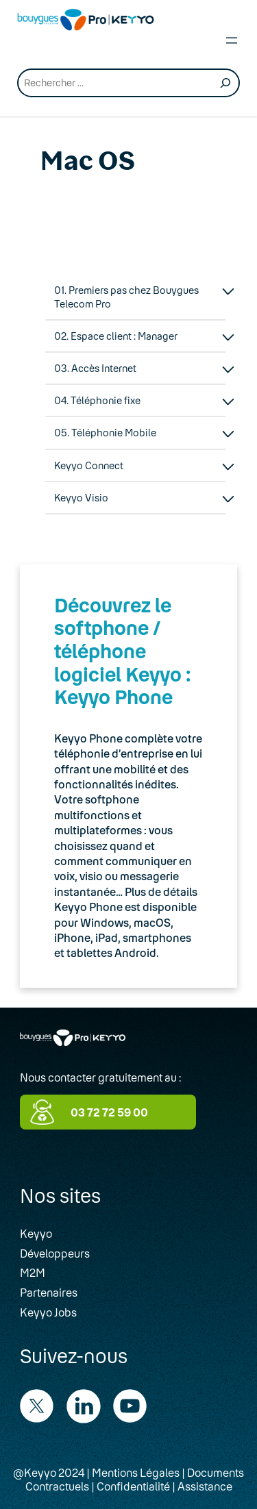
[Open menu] (231, 40)
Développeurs (55, 1253)
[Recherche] (225, 83)
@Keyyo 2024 (48, 1472)
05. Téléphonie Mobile (105, 432)
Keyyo (36, 1233)
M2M (32, 1272)
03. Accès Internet (95, 368)
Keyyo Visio (81, 497)
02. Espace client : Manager (116, 336)
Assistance (205, 1486)
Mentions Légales (136, 1472)
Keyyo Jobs (48, 1312)
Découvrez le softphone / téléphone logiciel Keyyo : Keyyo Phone (122, 650)
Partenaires (48, 1292)
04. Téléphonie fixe (97, 400)
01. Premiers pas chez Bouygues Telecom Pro (126, 296)
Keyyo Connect (88, 465)
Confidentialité (133, 1486)
